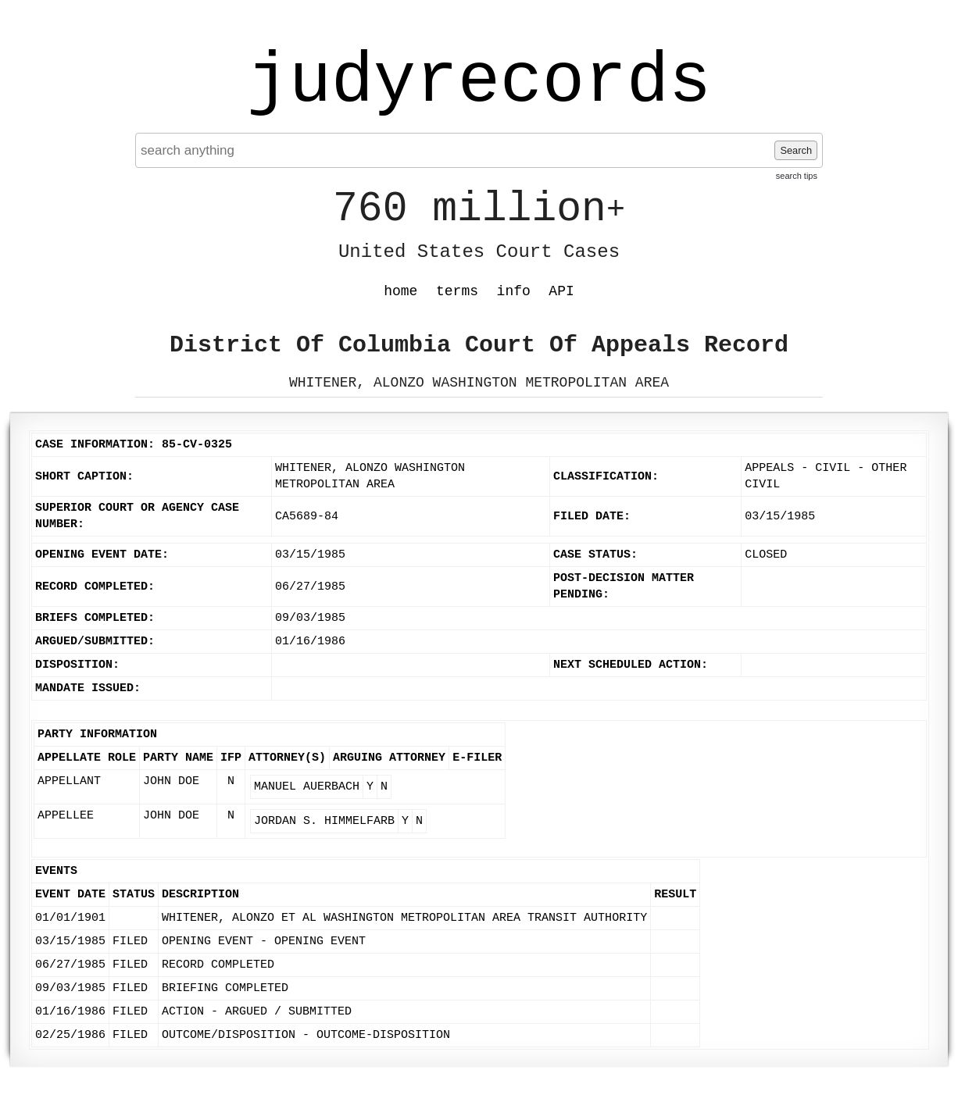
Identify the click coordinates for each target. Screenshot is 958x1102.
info (514, 291)
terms (457, 291)
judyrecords (479, 82)
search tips (796, 175)
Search (796, 150)
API (561, 291)
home (400, 291)
